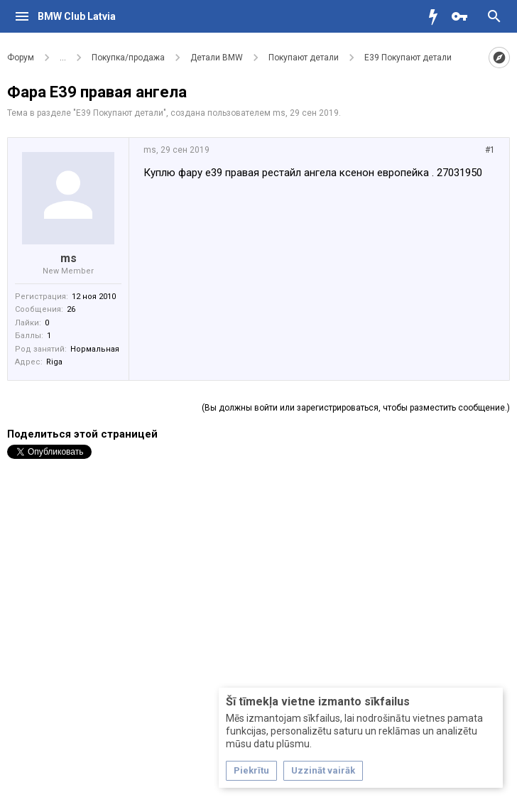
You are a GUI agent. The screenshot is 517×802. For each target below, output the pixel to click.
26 (71, 309)
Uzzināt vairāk (323, 770)
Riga (54, 362)
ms (279, 113)
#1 (490, 150)
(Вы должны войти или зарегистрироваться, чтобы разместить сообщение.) (356, 408)
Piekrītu (251, 770)
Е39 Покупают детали (119, 113)
